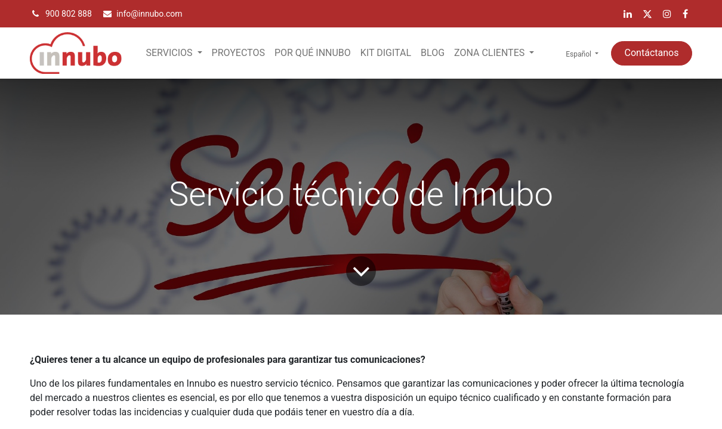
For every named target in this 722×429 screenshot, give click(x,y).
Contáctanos (652, 52)
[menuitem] (238, 53)
